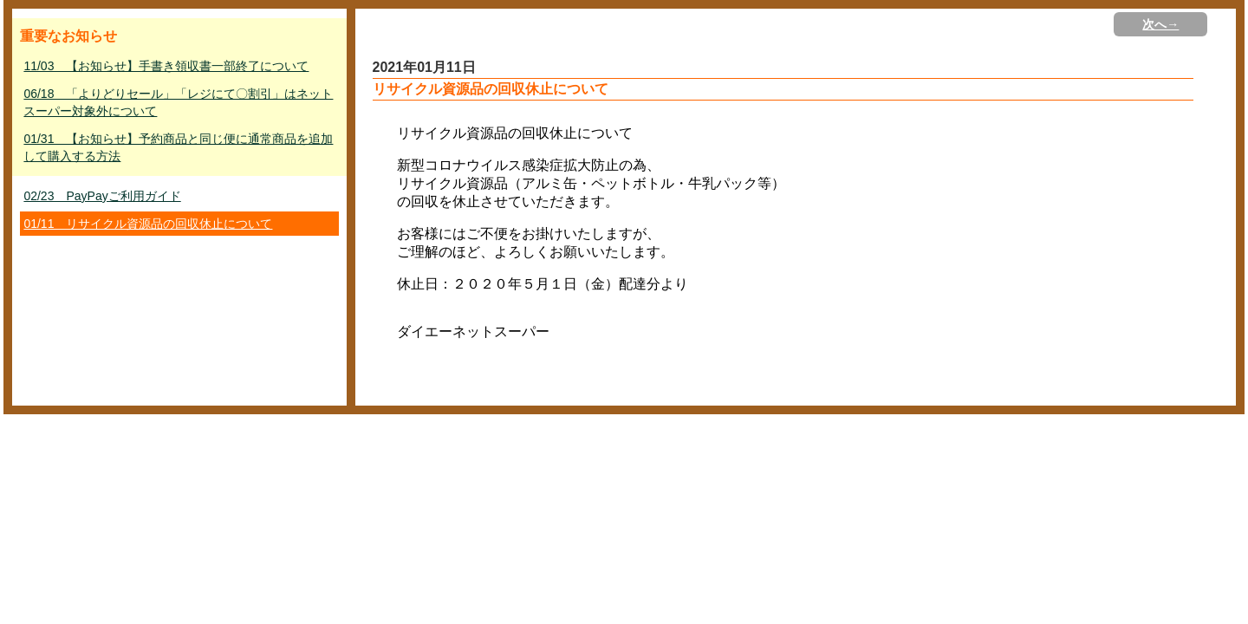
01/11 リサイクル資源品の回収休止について (147, 224)
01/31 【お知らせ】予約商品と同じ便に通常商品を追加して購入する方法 (178, 147)
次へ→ (1160, 24)
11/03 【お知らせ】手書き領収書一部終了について (166, 66)
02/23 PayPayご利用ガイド (101, 196)
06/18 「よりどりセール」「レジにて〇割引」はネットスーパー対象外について (178, 102)
